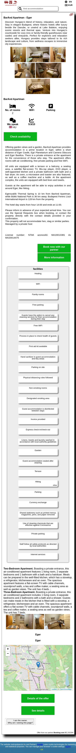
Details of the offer (38, 698)
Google (40, 744)
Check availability (20, 136)
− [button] (8, 654)
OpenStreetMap (66, 689)
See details (38, 710)
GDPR (68, 747)
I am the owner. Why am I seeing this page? (20, 721)
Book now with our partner (54, 248)
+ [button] (8, 649)
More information (54, 257)
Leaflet (54, 689)
